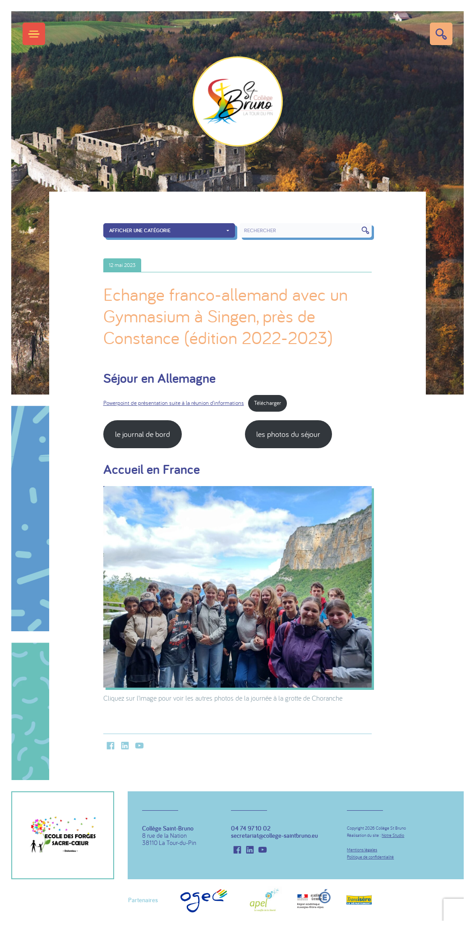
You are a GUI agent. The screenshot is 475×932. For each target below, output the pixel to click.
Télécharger (267, 402)
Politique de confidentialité (370, 857)
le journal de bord (142, 434)
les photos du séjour (288, 434)
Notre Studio (393, 835)
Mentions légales (362, 850)
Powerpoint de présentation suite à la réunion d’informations (173, 402)
